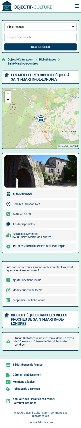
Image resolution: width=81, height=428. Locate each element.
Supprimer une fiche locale (28, 300)
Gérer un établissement (27, 374)
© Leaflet (63, 146)
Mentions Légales (23, 381)
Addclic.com (45, 422)
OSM (75, 146)
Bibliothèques (47, 59)
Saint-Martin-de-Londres (23, 63)
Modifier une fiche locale (27, 290)
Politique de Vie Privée (26, 388)
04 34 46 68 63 (21, 214)
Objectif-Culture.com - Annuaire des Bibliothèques (45, 414)
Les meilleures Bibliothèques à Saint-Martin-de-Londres (40, 77)
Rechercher (40, 46)
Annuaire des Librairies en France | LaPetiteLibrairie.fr (34, 401)
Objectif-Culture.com (20, 59)
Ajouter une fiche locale (26, 280)
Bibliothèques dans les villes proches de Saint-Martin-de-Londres (39, 319)
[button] (40, 118)
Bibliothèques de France (27, 364)
